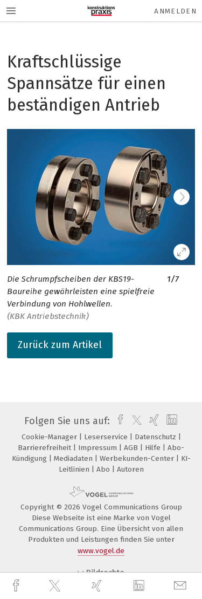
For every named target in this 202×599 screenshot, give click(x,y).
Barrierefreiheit (45, 447)
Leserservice (107, 436)
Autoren (130, 469)
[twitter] (56, 586)
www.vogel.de (101, 550)
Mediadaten (74, 458)
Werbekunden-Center (138, 458)
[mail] (181, 585)
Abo (104, 469)
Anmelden (175, 11)
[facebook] (17, 585)
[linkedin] (140, 586)
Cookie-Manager (50, 436)
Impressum (98, 447)
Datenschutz (156, 436)
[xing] (98, 586)
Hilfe (154, 447)
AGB (132, 447)
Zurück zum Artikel (60, 345)
